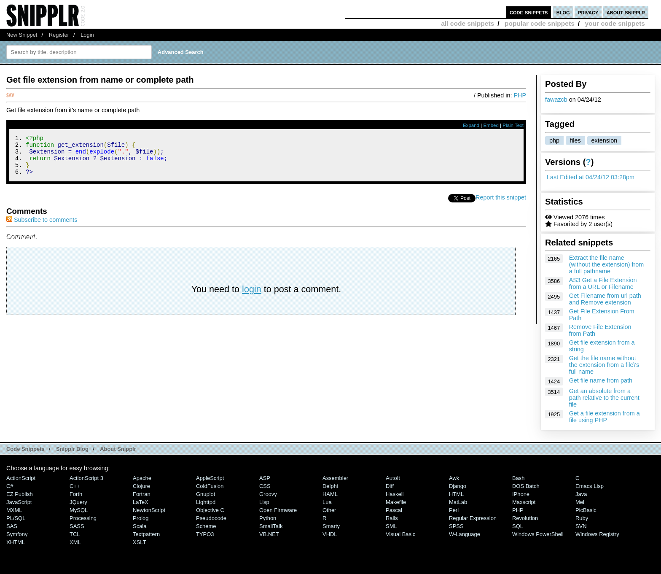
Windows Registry (597, 534)
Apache (142, 478)
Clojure (141, 486)
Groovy (268, 494)
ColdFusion (210, 486)
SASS (77, 526)
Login (87, 35)
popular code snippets (540, 23)
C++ (75, 486)
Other (329, 510)
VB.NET (269, 534)
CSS (265, 486)
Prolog (140, 518)
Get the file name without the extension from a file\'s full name (604, 365)
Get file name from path (600, 380)
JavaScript (19, 502)
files (575, 140)
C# (9, 486)
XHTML (15, 542)
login (251, 296)
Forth (76, 494)
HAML (330, 494)
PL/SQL (15, 518)
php (554, 140)
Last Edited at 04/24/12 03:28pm (590, 177)
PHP (519, 95)
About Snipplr (118, 449)
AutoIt (393, 478)
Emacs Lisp (589, 486)
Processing (83, 518)
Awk (454, 478)
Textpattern (146, 534)
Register (59, 35)
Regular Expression (473, 518)
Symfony (16, 534)
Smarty (331, 526)
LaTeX (140, 502)
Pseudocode (211, 518)
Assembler (335, 478)
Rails (392, 518)
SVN (581, 526)
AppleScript (210, 478)
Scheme (206, 526)
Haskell (394, 494)
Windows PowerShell (538, 534)
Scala (139, 526)
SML (391, 526)
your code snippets (615, 23)
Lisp (264, 502)
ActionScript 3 (86, 478)
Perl (454, 510)
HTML (456, 494)
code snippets (529, 12)
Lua (327, 502)
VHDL (329, 534)
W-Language (464, 534)
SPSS (456, 526)
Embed (491, 125)
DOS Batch (526, 486)
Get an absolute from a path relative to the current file (604, 398)
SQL (517, 526)
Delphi (330, 486)
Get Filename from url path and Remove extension (605, 299)
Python (267, 518)
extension (604, 140)
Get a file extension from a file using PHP (604, 416)
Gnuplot (205, 494)
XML (75, 542)
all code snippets (467, 23)
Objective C (210, 510)
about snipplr (626, 12)
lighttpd (205, 502)
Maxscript (523, 502)
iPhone (520, 494)
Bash (518, 478)
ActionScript (20, 478)
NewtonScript (149, 510)
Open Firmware (278, 510)
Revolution (525, 518)
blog (563, 12)
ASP (264, 478)
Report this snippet (501, 205)
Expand (471, 125)
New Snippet (21, 35)
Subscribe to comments (41, 227)
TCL (75, 534)
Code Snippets (25, 449)
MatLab (458, 502)
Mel (579, 502)
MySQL (79, 510)
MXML (14, 510)
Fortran (141, 494)
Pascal (394, 510)
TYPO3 (205, 534)
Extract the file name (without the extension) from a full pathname (606, 264)
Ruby (581, 518)
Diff (390, 486)
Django (457, 486)
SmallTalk (270, 526)
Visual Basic (400, 534)
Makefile (396, 502)
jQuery (78, 502)
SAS (11, 526)
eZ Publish (19, 494)
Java (581, 494)
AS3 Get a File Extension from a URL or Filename (603, 283)
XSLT (139, 542)
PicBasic (586, 510)
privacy (588, 12)
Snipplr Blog (72, 449)
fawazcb (556, 99)
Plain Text (513, 125)
